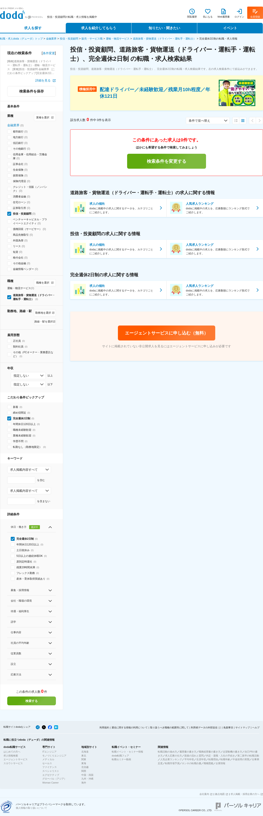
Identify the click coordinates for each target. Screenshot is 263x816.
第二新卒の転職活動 (248, 755)
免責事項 (228, 727)
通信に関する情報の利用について (130, 727)
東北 (83, 755)
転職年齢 (225, 759)
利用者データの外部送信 (204, 727)
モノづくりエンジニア (54, 755)
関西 (83, 771)
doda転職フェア (120, 755)
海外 (83, 782)
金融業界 (51, 38)
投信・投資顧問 (69, 38)
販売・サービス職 (92, 38)
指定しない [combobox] (21, 375)
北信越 (85, 767)
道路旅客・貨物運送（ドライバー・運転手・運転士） (164, 38)
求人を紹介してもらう (98, 28)
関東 (83, 759)
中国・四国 (87, 775)
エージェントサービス (16, 759)
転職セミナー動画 (121, 759)
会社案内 (204, 794)
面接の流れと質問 (194, 755)
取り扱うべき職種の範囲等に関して (169, 727)
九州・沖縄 (87, 778)
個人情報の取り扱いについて (31, 808)
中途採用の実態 (241, 759)
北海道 (85, 751)
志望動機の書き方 (232, 751)
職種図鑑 (208, 763)
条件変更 (49, 53)
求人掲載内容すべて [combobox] (24, 469)
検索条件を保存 (31, 91)
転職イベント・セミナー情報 (127, 751)
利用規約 (104, 727)
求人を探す (33, 28)
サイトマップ (242, 727)
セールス (47, 763)
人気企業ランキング (171, 759)
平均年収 (189, 759)
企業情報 (220, 763)
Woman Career (50, 782)
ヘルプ (255, 727)
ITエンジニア (49, 751)
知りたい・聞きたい (164, 28)
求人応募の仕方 (173, 755)
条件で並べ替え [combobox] (199, 120)
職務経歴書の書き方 (209, 751)
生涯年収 (201, 759)
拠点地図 (220, 794)
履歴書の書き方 (187, 751)
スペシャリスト (50, 771)
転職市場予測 (172, 763)
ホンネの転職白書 (191, 763)
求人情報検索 (11, 755)
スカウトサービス (13, 763)
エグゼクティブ (50, 775)
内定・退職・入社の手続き (220, 755)
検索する (31, 701)
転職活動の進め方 (167, 751)
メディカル (48, 759)
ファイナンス (49, 767)
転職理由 (213, 759)
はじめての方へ (12, 751)
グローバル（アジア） (54, 778)
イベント (230, 28)
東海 (83, 763)
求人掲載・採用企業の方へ (245, 794)
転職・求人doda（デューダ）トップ (21, 38)
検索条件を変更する (166, 161)
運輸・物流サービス (118, 38)
